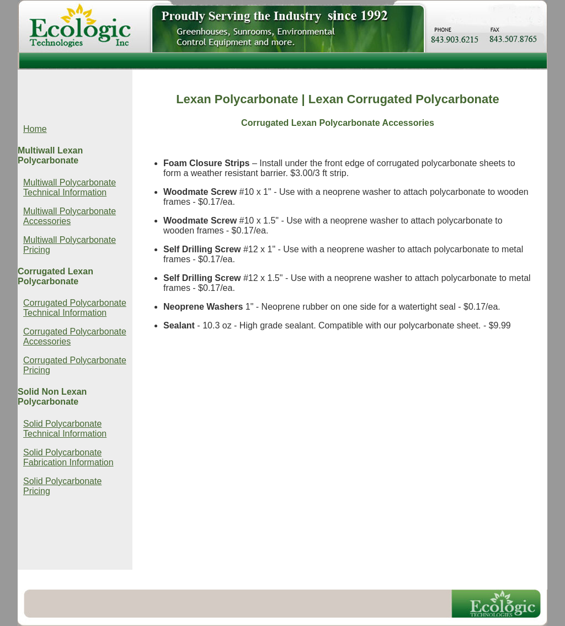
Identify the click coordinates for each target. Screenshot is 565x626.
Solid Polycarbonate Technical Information (64, 428)
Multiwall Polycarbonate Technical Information (69, 187)
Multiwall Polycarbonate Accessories (69, 216)
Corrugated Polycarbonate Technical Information (74, 307)
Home (35, 129)
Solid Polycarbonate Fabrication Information (68, 457)
